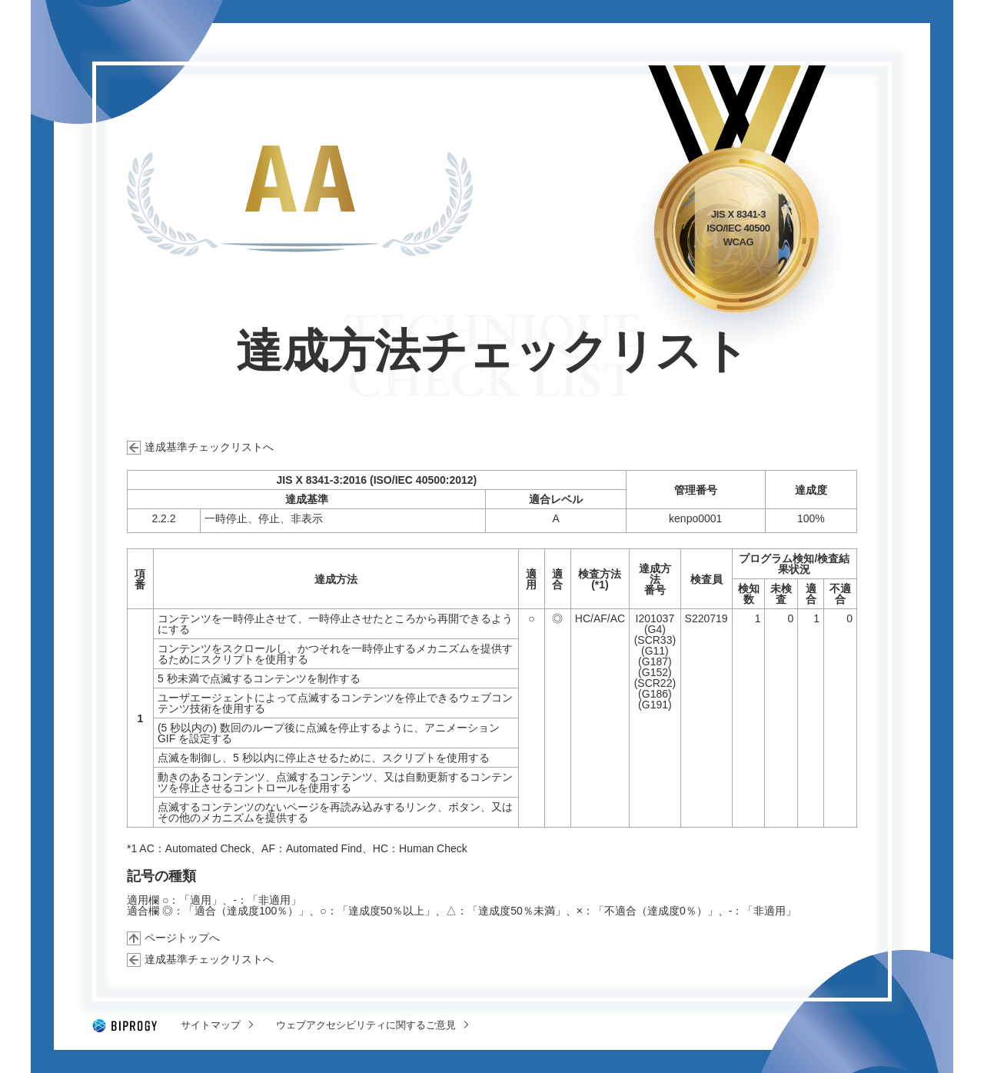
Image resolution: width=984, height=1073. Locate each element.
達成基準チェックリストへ (209, 447)
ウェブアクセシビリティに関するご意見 (366, 1025)
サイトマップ (211, 1025)
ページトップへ (182, 937)
